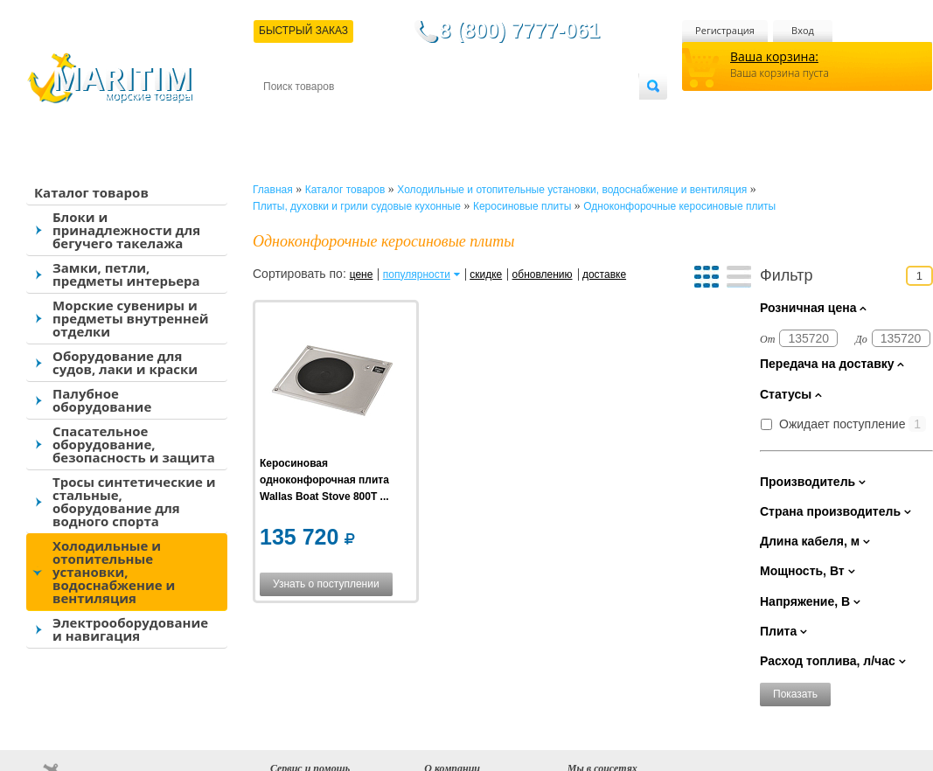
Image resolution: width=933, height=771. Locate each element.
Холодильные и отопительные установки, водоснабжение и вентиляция (113, 572)
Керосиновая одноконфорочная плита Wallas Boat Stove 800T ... (324, 480)
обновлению (542, 274)
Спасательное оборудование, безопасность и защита (133, 444)
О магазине (472, 115)
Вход (802, 30)
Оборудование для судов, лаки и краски (125, 362)
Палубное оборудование (101, 400)
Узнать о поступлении (326, 584)
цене (361, 274)
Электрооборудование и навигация (130, 629)
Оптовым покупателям (583, 115)
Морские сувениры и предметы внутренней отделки (130, 318)
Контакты (283, 115)
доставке (604, 274)
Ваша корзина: (774, 56)
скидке (486, 274)
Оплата (407, 115)
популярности (416, 274)
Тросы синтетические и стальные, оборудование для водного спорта (134, 501)
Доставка (349, 115)
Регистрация (725, 30)
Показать (795, 694)
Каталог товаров (91, 192)
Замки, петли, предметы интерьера (126, 274)
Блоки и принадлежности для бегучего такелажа (126, 230)
